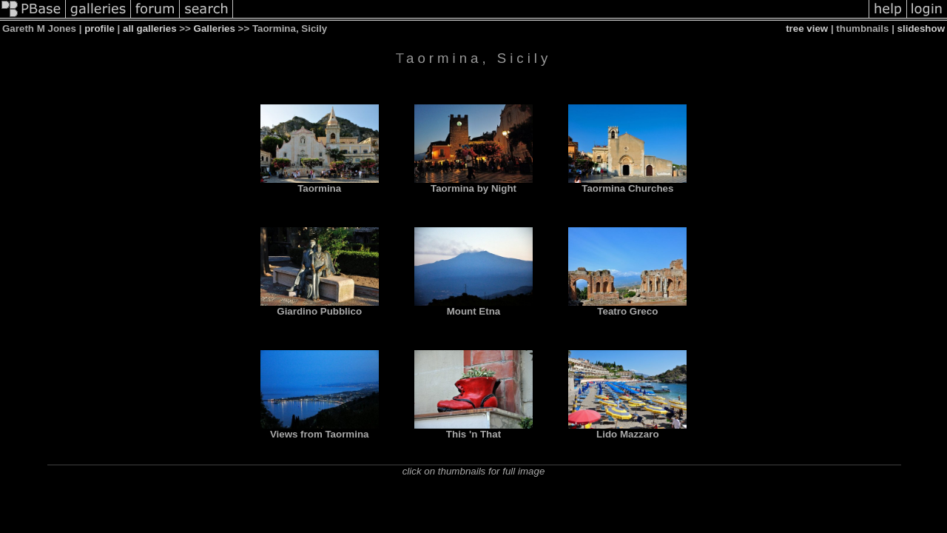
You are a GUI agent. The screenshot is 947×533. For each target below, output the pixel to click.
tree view (807, 28)
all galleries (150, 28)
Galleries (214, 28)
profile (99, 28)
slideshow (921, 28)
